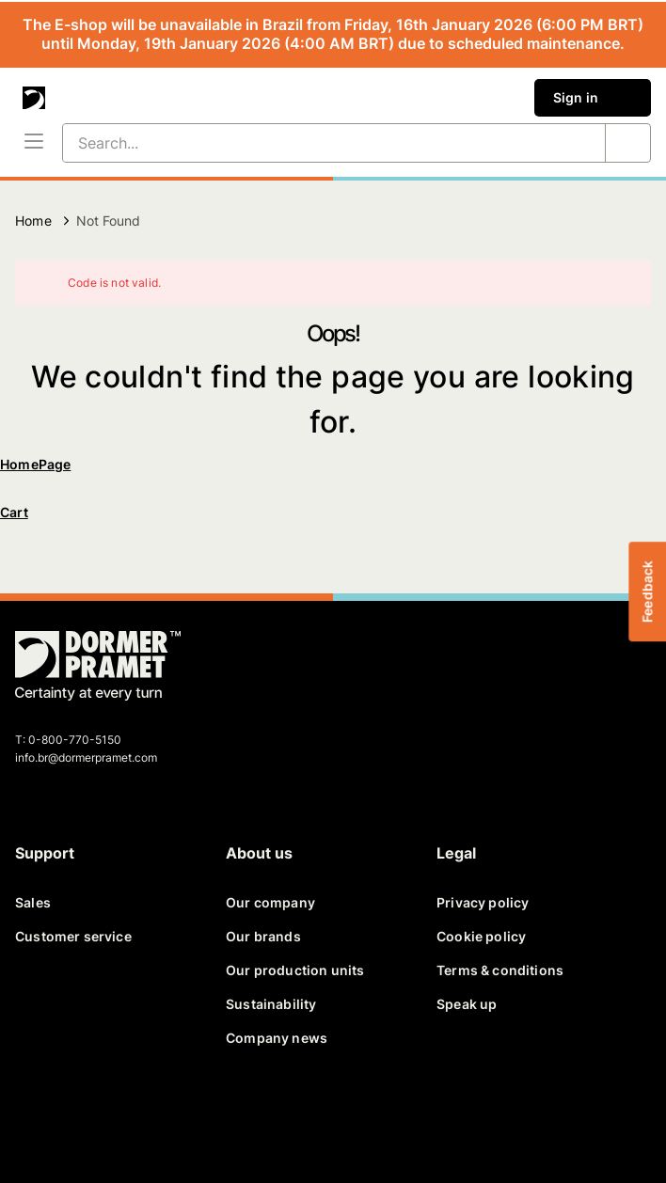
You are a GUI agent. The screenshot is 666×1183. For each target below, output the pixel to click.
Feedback (647, 591)
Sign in (592, 97)
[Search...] (311, 143)
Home (33, 221)
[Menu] (34, 143)
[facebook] (37, 1115)
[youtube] (173, 1115)
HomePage (35, 464)
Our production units (295, 970)
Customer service (73, 936)
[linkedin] (128, 1115)
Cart (14, 512)
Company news (276, 1038)
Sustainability (271, 1004)
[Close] (624, 283)
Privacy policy (482, 902)
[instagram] (218, 1115)
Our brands (263, 936)
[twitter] (82, 1115)
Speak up (466, 1004)
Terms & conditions (499, 970)
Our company (270, 902)
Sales (33, 902)
